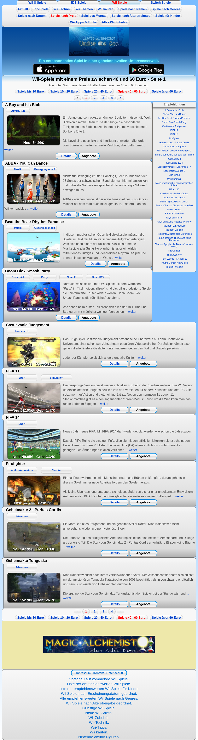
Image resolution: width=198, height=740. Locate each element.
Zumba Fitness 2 (174, 267)
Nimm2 (71, 277)
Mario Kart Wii (174, 179)
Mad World (174, 175)
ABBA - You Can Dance (174, 114)
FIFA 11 (174, 130)
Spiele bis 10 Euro (30, 91)
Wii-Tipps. (99, 727)
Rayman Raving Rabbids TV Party (174, 222)
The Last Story (174, 255)
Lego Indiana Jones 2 (174, 171)
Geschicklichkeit (44, 227)
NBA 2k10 (174, 189)
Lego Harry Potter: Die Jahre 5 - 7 (174, 167)
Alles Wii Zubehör (115, 22)
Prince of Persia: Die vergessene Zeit (174, 205)
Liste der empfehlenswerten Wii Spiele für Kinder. (98, 689)
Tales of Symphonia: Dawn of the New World (174, 245)
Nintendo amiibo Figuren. (99, 737)
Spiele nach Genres (166, 9)
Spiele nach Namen (132, 9)
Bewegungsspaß (44, 169)
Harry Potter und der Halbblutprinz (174, 151)
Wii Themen (84, 9)
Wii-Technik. (99, 722)
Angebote (89, 156)
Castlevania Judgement (174, 126)
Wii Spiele (119, 2)
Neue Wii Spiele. (99, 713)
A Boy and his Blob (174, 110)
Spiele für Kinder (167, 15)
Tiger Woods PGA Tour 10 (174, 259)
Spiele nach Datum (32, 15)
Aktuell (23, 9)
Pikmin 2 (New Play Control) (174, 202)
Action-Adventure (22, 470)
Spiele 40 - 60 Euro (131, 91)
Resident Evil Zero (174, 230)
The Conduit (174, 251)
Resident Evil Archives (174, 226)
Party (44, 277)
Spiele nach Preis (63, 15)
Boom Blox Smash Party (174, 122)
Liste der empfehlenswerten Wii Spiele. (99, 684)
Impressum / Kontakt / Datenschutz (98, 673)
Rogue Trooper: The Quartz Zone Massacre (174, 239)
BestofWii (98, 277)
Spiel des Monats (94, 15)
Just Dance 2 (174, 159)
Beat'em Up (22, 331)
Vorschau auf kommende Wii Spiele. (99, 679)
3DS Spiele (78, 2)
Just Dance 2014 (174, 163)
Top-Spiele (41, 9)
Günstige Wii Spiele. (99, 708)
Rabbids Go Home (174, 213)
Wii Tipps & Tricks (83, 22)
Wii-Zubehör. (99, 718)
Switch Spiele (161, 2)
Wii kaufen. (99, 732)
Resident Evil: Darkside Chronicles (174, 234)
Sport (22, 377)
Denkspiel (18, 277)
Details (66, 156)
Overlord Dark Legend (174, 197)
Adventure (21, 516)
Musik (18, 169)
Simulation (56, 377)
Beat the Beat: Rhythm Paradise (174, 118)
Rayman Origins (174, 218)
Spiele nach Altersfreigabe (131, 15)
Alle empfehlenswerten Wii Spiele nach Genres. (99, 698)
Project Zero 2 (174, 209)
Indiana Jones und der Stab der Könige (174, 155)
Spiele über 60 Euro (166, 91)
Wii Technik (62, 9)
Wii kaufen (105, 9)
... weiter (32, 208)
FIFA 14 (174, 134)
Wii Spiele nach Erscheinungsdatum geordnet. (99, 694)
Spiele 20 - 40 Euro (98, 91)
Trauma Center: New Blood (174, 263)
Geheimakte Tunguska (174, 146)
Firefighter (174, 138)
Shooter (56, 470)
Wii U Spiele (37, 2)
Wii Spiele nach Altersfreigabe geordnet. (99, 703)
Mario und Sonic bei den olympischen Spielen (174, 184)
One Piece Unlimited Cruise (174, 193)
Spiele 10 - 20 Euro (64, 91)
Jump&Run (18, 110)
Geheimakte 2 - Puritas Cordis (174, 142)
